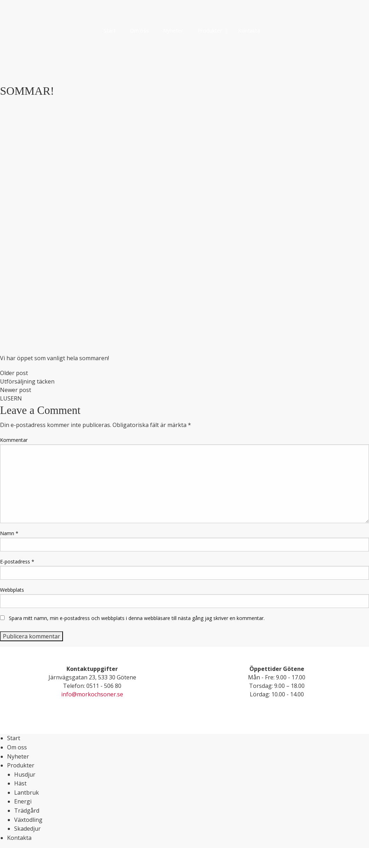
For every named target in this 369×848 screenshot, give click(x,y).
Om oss (17, 747)
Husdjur (24, 774)
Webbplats (12, 589)
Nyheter (18, 756)
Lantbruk (26, 792)
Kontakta (19, 838)
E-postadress (17, 561)
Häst (20, 783)
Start (13, 738)
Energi (22, 801)
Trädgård (26, 810)
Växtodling (28, 820)
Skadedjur (27, 828)
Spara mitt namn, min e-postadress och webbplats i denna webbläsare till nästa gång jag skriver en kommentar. (137, 618)
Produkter (20, 765)
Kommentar (14, 440)
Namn (9, 533)
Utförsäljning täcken (27, 381)
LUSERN (11, 398)
